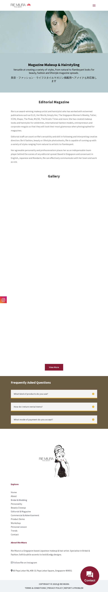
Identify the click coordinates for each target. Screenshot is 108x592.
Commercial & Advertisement (25, 515)
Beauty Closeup (18, 507)
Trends (14, 530)
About (14, 496)
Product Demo (18, 519)
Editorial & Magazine (21, 511)
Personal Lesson (19, 526)
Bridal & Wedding (19, 500)
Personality (16, 503)
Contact (15, 534)
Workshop (16, 523)
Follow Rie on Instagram (25, 562)
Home (14, 492)
